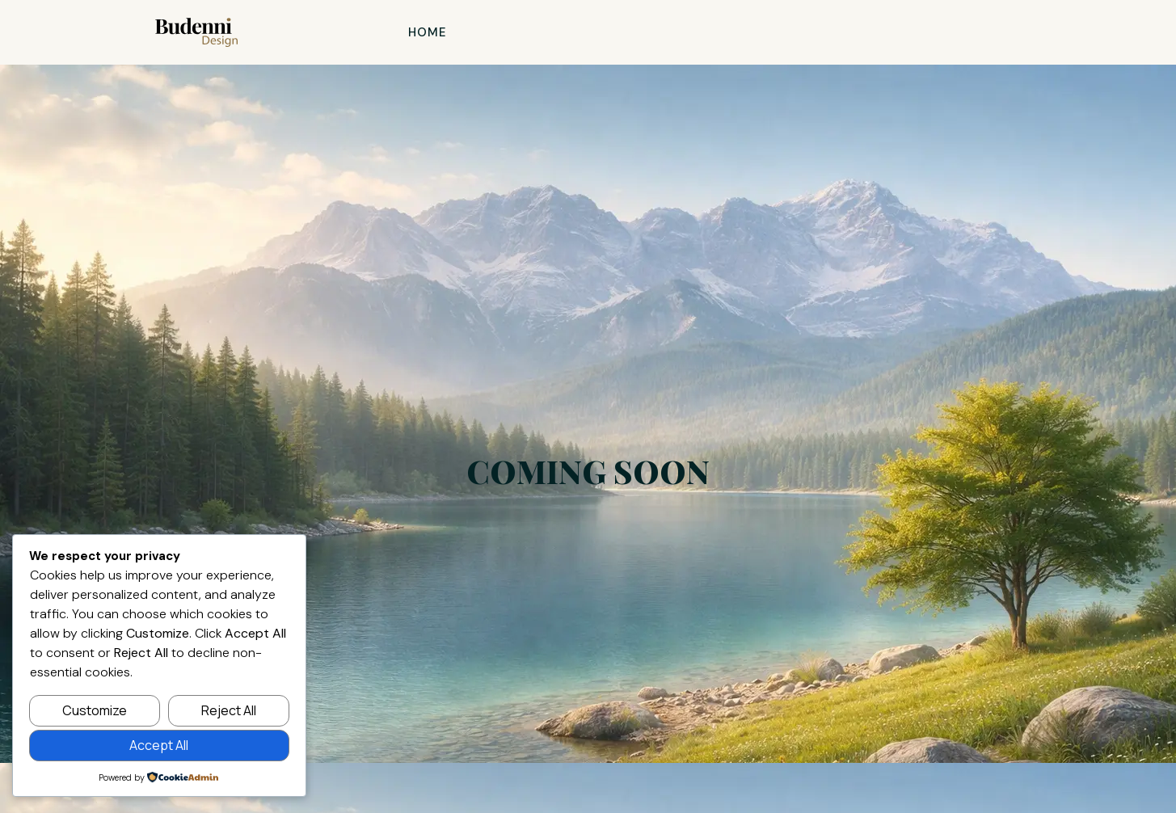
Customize (94, 710)
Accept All (158, 745)
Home (427, 32)
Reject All (228, 710)
